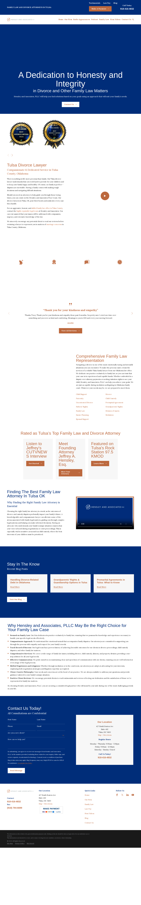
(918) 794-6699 (14, 839)
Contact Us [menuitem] (126, 19)
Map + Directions (104, 751)
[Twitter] (122, 826)
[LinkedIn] (127, 826)
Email (39, 754)
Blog (115, 3)
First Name (12, 747)
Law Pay (106, 3)
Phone (10, 754)
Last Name (41, 747)
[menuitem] (10, 875)
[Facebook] (117, 826)
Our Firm (88, 831)
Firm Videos (89, 845)
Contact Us (70, 104)
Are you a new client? (16, 761)
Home (87, 827)
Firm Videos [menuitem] (115, 19)
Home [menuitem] (60, 19)
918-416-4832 (127, 9)
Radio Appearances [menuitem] (81, 19)
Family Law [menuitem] (104, 19)
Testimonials (94, 3)
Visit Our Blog (17, 623)
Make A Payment (100, 9)
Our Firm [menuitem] (68, 19)
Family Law (89, 836)
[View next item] (12, 155)
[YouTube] (133, 826)
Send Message (16, 798)
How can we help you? (16, 767)
